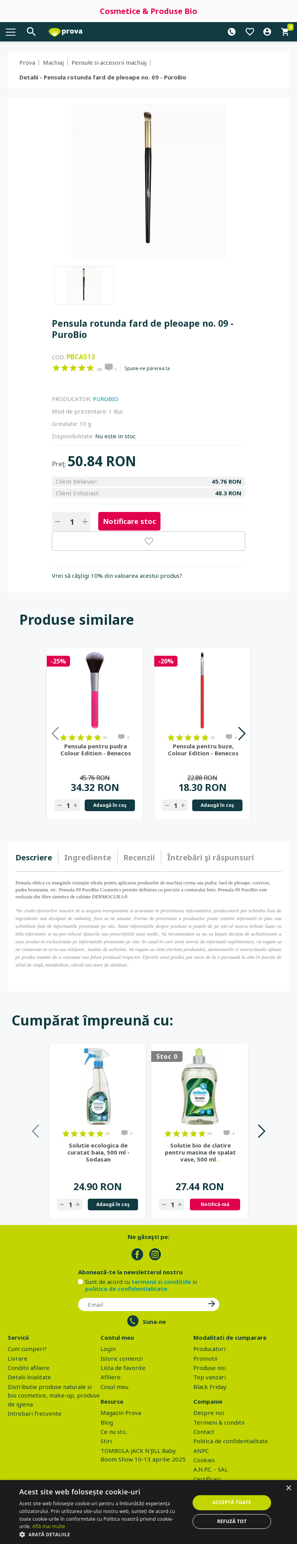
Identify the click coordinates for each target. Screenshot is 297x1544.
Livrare (17, 1358)
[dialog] (148, 1512)
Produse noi (209, 1368)
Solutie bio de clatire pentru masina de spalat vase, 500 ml (200, 1152)
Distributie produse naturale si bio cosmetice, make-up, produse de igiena (54, 1395)
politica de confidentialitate (126, 1288)
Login (108, 1349)
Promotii (205, 1358)
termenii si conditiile (161, 1282)
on (56, 367)
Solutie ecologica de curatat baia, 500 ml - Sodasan (98, 1152)
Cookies (204, 1460)
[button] (102, 1534)
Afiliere (111, 1377)
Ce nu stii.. (114, 1431)
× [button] (288, 1488)
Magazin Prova (121, 1412)
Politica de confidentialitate (230, 1441)
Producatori (209, 1349)
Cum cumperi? (27, 1349)
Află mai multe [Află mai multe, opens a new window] (48, 1526)
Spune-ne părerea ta (147, 368)
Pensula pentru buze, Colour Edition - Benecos (203, 749)
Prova (27, 62)
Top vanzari (209, 1377)
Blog (107, 1422)
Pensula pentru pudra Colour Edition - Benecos (95, 749)
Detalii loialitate (29, 1377)
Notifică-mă (215, 1204)
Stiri (106, 1441)
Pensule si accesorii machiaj (109, 62)
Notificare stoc (129, 521)
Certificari (206, 1479)
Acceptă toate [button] (232, 1502)
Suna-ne (154, 1321)
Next (241, 733)
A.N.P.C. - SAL (210, 1469)
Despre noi (208, 1412)
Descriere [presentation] (33, 857)
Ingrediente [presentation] (87, 857)
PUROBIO (105, 399)
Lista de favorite (123, 1368)
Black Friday (210, 1387)
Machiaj (53, 62)
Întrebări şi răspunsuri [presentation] (210, 857)
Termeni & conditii (218, 1422)
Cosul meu (114, 1387)
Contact (203, 1431)
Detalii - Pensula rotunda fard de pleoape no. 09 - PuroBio (102, 77)
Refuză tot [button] (231, 1521)
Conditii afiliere (29, 1368)
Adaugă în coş (109, 805)
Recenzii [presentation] (139, 857)
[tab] (36, 857)
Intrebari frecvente (34, 1413)
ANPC (201, 1450)
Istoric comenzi (122, 1358)
